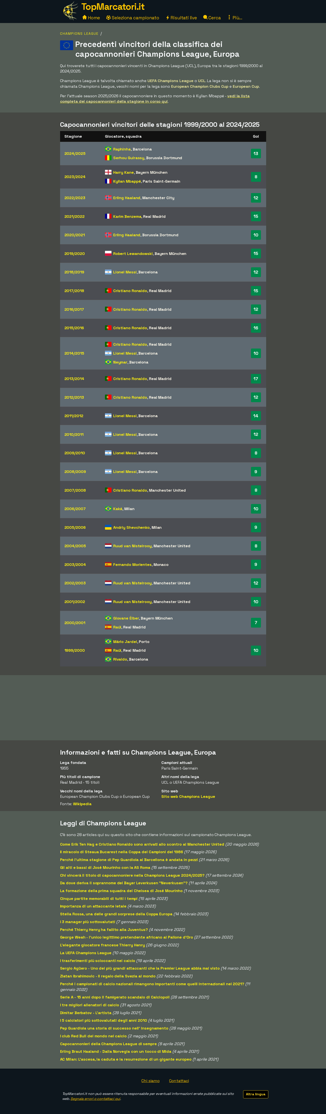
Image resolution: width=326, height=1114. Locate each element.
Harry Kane (123, 172)
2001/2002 (74, 601)
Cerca (212, 18)
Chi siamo (150, 1080)
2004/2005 (75, 545)
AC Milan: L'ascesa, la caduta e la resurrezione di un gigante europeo (126, 1059)
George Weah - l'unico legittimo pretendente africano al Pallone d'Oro (126, 937)
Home (91, 18)
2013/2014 (74, 378)
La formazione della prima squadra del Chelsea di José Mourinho (121, 890)
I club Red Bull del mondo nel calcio (93, 1035)
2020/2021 (74, 234)
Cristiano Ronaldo (130, 290)
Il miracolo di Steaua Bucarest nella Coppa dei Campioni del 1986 (121, 851)
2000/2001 (74, 622)
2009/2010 (74, 452)
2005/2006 (75, 527)
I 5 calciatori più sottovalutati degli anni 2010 (103, 1020)
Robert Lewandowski (133, 253)
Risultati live (181, 18)
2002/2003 (75, 582)
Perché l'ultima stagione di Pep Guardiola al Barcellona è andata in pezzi (129, 859)
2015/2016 (74, 327)
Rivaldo (120, 659)
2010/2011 (74, 434)
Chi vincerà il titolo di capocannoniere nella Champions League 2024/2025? (132, 875)
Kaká (118, 508)
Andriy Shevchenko (131, 527)
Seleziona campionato (132, 18)
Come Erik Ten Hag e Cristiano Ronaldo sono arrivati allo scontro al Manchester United (142, 844)
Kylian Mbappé (127, 181)
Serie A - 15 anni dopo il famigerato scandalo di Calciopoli (115, 997)
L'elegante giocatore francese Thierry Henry (102, 944)
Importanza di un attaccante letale (93, 906)
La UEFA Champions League (86, 952)
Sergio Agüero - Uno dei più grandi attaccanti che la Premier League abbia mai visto (140, 968)
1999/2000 (74, 650)
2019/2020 (74, 253)
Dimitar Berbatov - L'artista (85, 1012)
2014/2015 (74, 353)
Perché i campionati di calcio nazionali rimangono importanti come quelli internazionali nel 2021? (152, 983)
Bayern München (152, 172)
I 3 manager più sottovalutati (87, 921)
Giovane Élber (126, 618)
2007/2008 (75, 490)
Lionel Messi (125, 271)
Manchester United (167, 490)
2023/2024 (74, 176)
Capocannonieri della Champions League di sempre (108, 1043)
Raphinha (122, 149)
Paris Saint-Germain (161, 181)
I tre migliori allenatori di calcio (89, 1004)
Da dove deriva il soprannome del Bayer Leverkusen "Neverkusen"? (124, 882)
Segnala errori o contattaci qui (95, 1098)
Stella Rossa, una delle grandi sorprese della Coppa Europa (116, 913)
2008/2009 (75, 471)
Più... (234, 18)
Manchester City (158, 197)
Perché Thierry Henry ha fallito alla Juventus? (104, 929)
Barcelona (142, 149)
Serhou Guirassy (128, 157)
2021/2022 (74, 216)
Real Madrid (154, 216)
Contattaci (179, 1080)
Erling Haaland (127, 197)
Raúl (117, 627)
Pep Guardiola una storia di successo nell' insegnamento (114, 1028)
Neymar (120, 362)
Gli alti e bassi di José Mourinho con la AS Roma (105, 867)
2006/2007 (75, 508)
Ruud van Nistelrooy (132, 545)
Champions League (79, 33)
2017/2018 (74, 290)
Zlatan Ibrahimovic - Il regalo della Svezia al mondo (108, 976)
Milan (129, 508)
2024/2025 (74, 153)
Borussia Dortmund (164, 157)
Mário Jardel (125, 641)
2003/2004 (75, 564)
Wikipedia (82, 803)
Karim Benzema (127, 216)
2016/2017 (74, 309)
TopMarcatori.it (113, 6)
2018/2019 (74, 271)
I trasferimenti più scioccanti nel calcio (97, 960)
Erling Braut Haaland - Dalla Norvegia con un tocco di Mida (115, 1051)
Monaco (161, 564)
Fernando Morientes (132, 564)
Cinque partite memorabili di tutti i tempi (99, 898)
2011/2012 (73, 415)
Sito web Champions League (188, 796)
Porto (144, 641)
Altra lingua (255, 1094)
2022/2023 (74, 197)
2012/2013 (74, 397)
